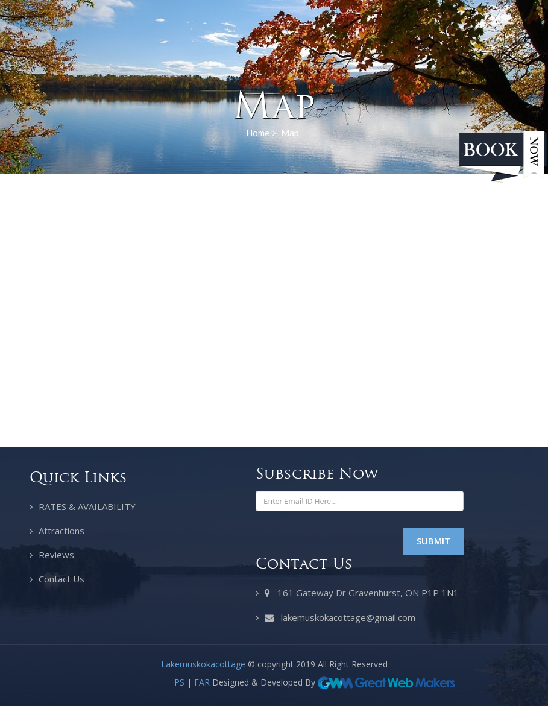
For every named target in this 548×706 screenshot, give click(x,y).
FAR (202, 682)
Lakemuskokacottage (203, 664)
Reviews (56, 555)
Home (261, 133)
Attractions (61, 531)
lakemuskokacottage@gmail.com (340, 618)
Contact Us (61, 579)
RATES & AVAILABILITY (87, 506)
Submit (433, 541)
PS (179, 682)
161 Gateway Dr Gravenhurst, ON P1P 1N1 (362, 593)
